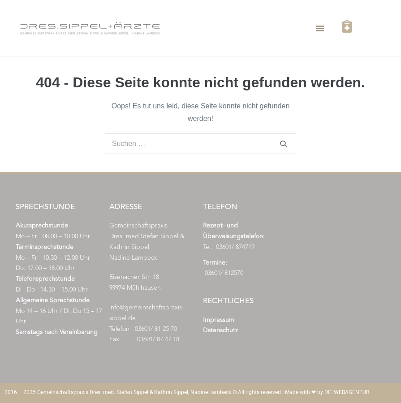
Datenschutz (220, 330)
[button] (320, 28)
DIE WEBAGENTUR (346, 392)
